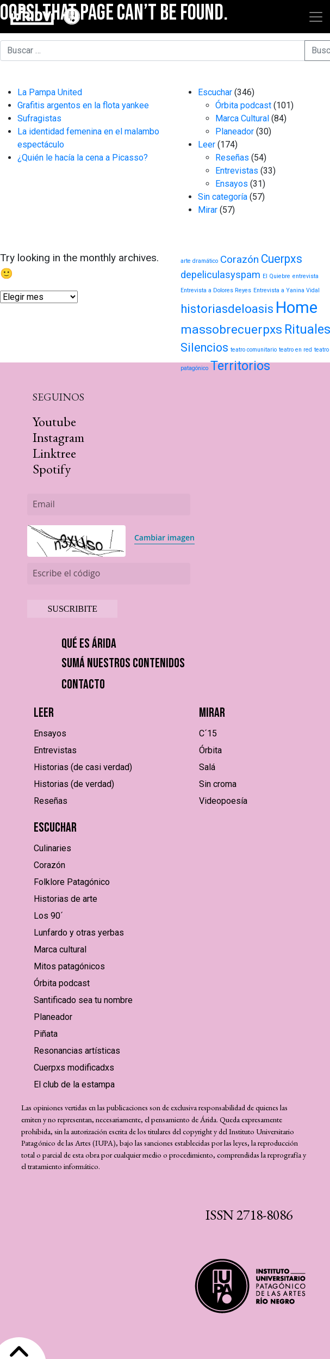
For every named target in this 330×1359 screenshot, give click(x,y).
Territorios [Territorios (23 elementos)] (240, 365)
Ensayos (231, 184)
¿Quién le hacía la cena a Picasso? (82, 157)
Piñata (46, 1034)
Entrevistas (236, 170)
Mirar (207, 210)
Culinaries (52, 848)
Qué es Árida (88, 643)
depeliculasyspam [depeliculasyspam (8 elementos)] (220, 275)
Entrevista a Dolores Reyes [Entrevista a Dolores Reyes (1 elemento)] (215, 290)
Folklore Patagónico (72, 882)
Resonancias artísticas (77, 1051)
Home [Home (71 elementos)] (296, 307)
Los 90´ (48, 916)
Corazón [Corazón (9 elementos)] (239, 259)
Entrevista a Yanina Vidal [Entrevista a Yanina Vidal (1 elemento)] (286, 290)
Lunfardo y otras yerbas (79, 932)
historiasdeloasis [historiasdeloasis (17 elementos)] (226, 309)
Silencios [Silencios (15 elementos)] (204, 347)
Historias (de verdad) (74, 784)
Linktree (54, 453)
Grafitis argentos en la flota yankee (83, 105)
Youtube (54, 421)
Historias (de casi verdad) (83, 767)
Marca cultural (60, 949)
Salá (207, 767)
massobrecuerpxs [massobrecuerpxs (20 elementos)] (231, 329)
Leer (206, 144)
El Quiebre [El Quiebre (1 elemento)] (276, 276)
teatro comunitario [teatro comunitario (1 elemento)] (254, 349)
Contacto (83, 684)
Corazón (49, 865)
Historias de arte (65, 899)
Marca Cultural (242, 118)
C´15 (208, 733)
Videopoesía (223, 801)
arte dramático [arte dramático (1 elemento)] (199, 261)
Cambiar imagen (164, 537)
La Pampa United (49, 92)
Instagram (58, 437)
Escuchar (215, 92)
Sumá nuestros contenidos (123, 663)
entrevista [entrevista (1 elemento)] (305, 276)
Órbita (210, 750)
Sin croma (217, 784)
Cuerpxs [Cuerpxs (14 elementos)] (281, 259)
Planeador (234, 131)
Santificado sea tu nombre (83, 1000)
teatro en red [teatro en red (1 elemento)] (295, 349)
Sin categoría (222, 197)
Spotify (52, 468)
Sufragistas (39, 118)
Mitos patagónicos (69, 966)
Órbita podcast (243, 105)
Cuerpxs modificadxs (74, 1067)
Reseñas (232, 157)
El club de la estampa (74, 1084)
